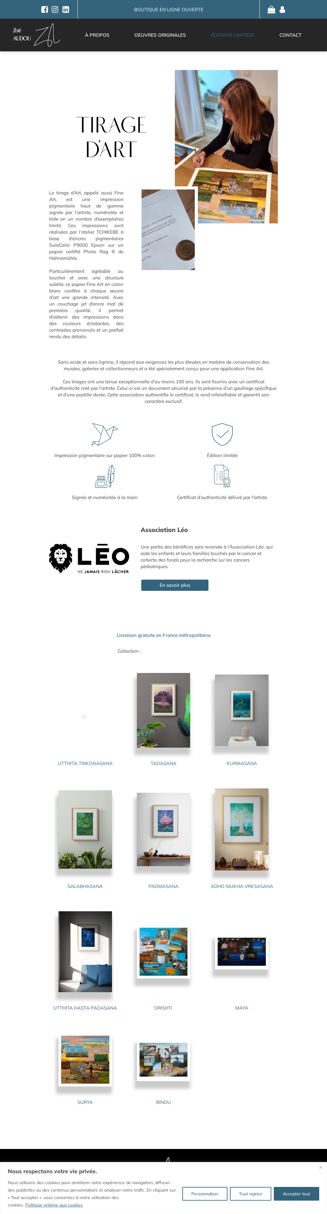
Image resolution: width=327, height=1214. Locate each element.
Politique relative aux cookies (54, 1205)
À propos (97, 35)
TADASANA (163, 763)
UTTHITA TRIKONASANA (85, 763)
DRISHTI (163, 1008)
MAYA (241, 1008)
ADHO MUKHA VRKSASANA (242, 886)
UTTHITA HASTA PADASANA (85, 1008)
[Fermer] (320, 1167)
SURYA (85, 1102)
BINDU (163, 1102)
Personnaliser (204, 1194)
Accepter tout (296, 1194)
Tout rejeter (250, 1194)
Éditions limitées (233, 35)
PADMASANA (163, 886)
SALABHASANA (85, 886)
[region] (163, 1188)
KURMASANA (242, 763)
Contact (290, 35)
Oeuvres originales (160, 35)
